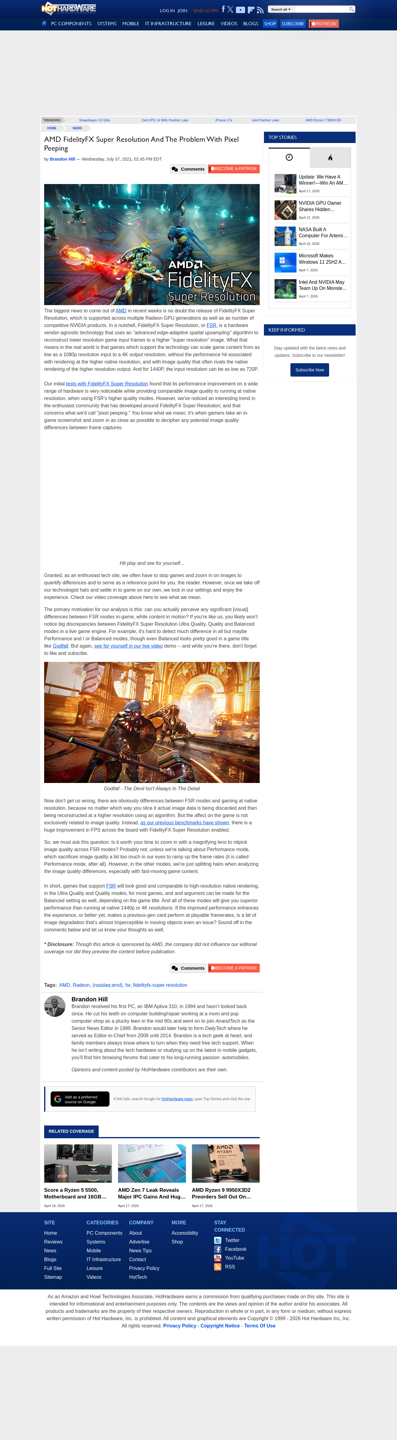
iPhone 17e (224, 120)
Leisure (95, 1268)
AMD (121, 310)
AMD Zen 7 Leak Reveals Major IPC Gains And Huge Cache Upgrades (151, 1193)
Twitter (232, 1240)
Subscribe (293, 23)
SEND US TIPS (205, 10)
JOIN (182, 10)
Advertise (139, 1241)
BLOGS (250, 23)
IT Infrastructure (104, 1259)
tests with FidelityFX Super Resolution (107, 383)
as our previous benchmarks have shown (184, 822)
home (51, 128)
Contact (137, 1259)
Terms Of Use (260, 1325)
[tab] (289, 158)
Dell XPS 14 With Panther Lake (165, 120)
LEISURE (206, 23)
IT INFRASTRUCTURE (168, 23)
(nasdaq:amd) (108, 985)
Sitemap (53, 1277)
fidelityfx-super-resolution (160, 985)
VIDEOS (229, 23)
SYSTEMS (106, 23)
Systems (96, 1241)
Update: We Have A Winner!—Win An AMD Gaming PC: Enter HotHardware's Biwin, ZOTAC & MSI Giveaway (323, 180)
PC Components (104, 1233)
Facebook (235, 1249)
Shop (270, 23)
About (135, 1233)
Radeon (81, 985)
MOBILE (130, 23)
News (77, 128)
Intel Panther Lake (265, 120)
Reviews (53, 1241)
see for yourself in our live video (128, 646)
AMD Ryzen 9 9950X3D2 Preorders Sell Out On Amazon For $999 (221, 1193)
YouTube (234, 1258)
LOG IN (167, 10)
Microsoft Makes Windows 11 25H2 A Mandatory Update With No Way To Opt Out (320, 259)
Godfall (60, 646)
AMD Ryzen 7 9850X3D (323, 120)
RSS (230, 1266)
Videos (94, 1277)
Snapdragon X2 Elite (94, 120)
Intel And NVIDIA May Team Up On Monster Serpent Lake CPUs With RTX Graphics (322, 286)
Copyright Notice (220, 1325)
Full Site (53, 1268)
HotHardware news (177, 1099)
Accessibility (185, 1233)
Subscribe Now (309, 369)
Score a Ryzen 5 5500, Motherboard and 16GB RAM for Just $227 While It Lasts (76, 1193)
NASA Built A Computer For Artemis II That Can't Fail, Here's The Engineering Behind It (322, 233)
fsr (128, 985)
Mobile (94, 1250)
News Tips (140, 1250)
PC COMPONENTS (71, 23)
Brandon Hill (90, 999)
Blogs (50, 1259)
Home (50, 1233)
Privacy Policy (144, 1268)
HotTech (138, 1277)
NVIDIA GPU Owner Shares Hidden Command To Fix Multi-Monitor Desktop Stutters (323, 206)
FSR (211, 325)
